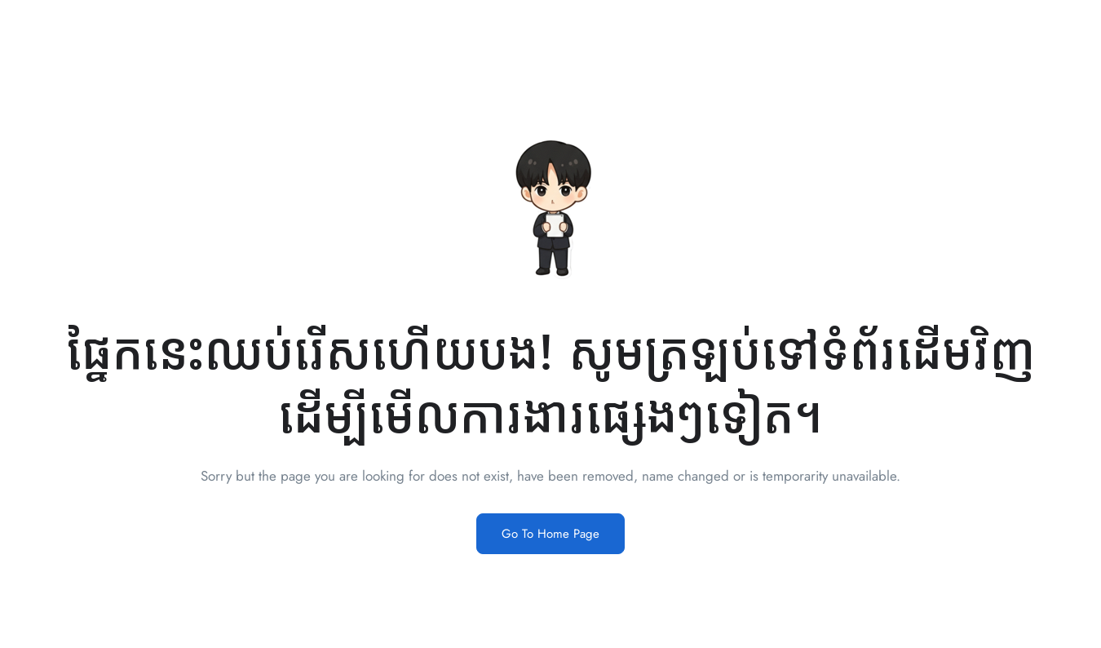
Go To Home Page (550, 534)
